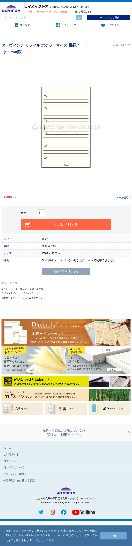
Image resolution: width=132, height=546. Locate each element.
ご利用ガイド (11, 479)
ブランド (6, 301)
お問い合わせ (11, 486)
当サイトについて (13, 492)
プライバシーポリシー (16, 499)
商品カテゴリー (9, 310)
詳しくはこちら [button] (45, 540)
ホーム (7, 473)
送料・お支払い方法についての (64, 458)
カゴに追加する (66, 237)
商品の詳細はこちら (66, 284)
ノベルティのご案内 (109, 17)
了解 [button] (113, 535)
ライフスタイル (9, 306)
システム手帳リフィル (33, 310)
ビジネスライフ (30, 306)
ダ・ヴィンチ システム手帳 (29, 301)
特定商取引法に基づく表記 (19, 505)
